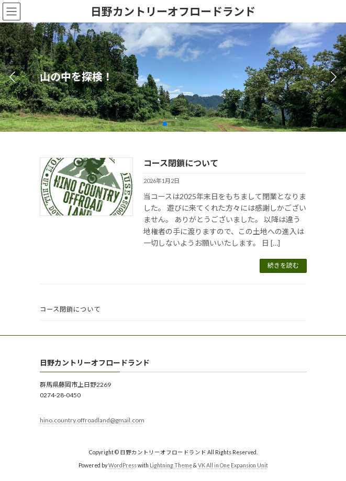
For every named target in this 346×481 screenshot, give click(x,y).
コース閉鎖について (180, 163)
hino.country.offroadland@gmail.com (92, 420)
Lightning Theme (171, 465)
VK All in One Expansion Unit (233, 465)
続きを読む (283, 265)
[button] (165, 124)
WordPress (122, 465)
